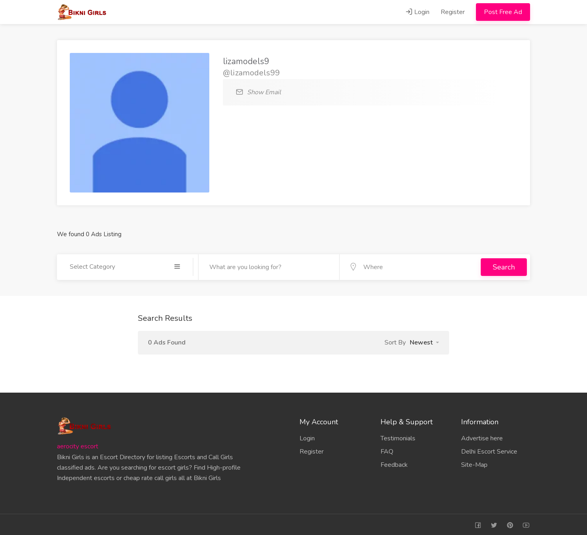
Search (504, 266)
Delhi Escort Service (489, 450)
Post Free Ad (503, 12)
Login (417, 12)
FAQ (387, 450)
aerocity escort (77, 444)
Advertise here (482, 436)
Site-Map (474, 463)
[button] (424, 341)
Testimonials (398, 436)
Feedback (394, 463)
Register (453, 12)
